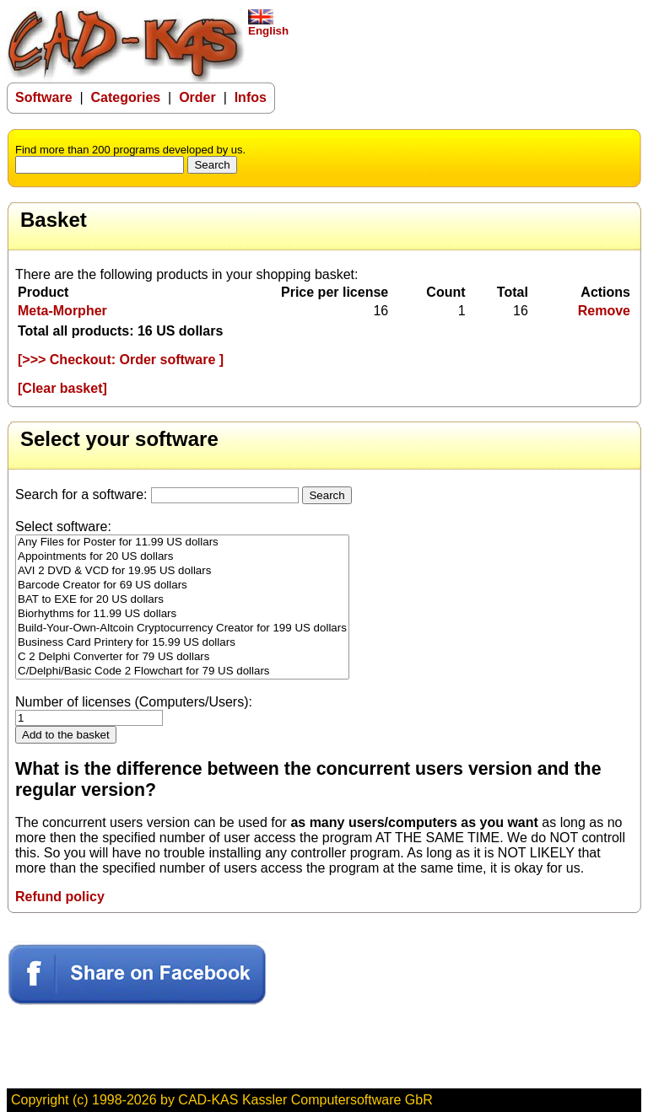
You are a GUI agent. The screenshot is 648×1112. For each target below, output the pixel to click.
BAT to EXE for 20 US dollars (182, 600)
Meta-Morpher (62, 311)
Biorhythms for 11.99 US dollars (182, 614)
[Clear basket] (62, 388)
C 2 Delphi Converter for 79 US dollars (182, 657)
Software (44, 97)
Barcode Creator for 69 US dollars (182, 585)
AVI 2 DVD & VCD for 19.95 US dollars (182, 571)
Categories (126, 97)
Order (197, 97)
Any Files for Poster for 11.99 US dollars (182, 542)
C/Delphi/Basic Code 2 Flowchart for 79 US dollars (182, 671)
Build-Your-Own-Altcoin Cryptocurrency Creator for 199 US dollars (182, 628)
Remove (604, 311)
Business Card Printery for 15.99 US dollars (182, 643)
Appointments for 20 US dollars (182, 557)
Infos (251, 97)
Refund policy (60, 896)
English (268, 25)
